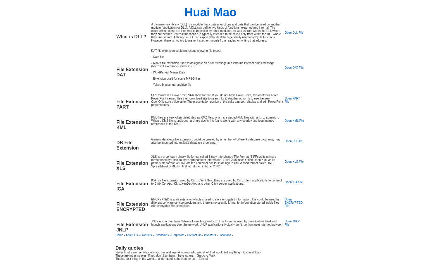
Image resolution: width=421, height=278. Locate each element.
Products (146, 235)
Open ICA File (293, 182)
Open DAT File (293, 67)
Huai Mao (210, 12)
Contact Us (194, 235)
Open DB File (293, 141)
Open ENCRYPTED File (293, 202)
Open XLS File (293, 161)
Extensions (161, 235)
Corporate (177, 235)
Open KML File (294, 120)
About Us (132, 235)
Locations (224, 235)
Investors (210, 235)
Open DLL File (293, 32)
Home (119, 235)
